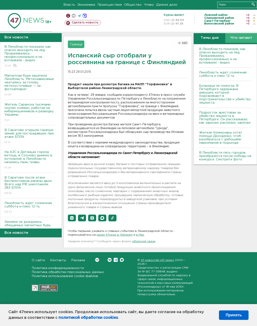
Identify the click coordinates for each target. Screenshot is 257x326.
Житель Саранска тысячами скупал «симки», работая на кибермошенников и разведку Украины (29, 112)
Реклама (78, 260)
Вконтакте (97, 260)
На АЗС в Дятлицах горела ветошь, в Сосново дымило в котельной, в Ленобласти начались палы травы (29, 160)
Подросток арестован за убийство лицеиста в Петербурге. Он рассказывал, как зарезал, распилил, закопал (224, 117)
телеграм (79, 16)
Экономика (86, 4)
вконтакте (74, 16)
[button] (72, 218)
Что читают (241, 37)
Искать (253, 4)
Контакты (58, 260)
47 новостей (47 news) (157, 260)
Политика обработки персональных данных (68, 272)
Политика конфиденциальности (58, 268)
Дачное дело (166, 4)
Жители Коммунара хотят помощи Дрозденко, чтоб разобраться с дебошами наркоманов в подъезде (220, 137)
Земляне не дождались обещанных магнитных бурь (29, 226)
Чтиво (149, 4)
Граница (76, 44)
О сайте (38, 260)
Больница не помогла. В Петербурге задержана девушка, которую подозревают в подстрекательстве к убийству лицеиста (225, 94)
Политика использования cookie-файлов (65, 276)
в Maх (140, 235)
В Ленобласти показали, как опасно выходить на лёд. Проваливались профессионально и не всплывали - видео (29, 56)
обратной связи (143, 241)
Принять (234, 315)
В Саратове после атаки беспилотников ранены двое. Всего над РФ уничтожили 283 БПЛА (29, 185)
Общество (133, 4)
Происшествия (109, 4)
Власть (69, 4)
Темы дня (210, 37)
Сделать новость (85, 22)
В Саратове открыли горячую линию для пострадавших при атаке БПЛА (29, 136)
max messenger (85, 16)
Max (122, 260)
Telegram (116, 260)
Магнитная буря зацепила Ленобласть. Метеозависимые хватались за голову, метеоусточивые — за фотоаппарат (29, 85)
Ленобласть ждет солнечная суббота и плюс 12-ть (29, 208)
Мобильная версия (68, 16)
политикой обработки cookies (88, 317)
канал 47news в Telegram (115, 235)
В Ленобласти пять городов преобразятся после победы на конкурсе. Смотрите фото (225, 156)
